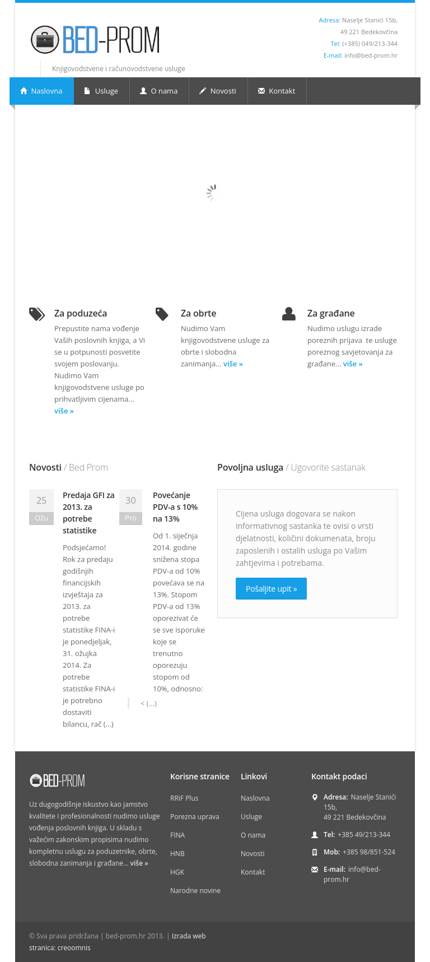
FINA (177, 835)
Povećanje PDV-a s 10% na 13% (175, 507)
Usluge (101, 91)
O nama (158, 91)
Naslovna (41, 91)
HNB (177, 853)
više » (64, 411)
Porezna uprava (194, 816)
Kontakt (276, 91)
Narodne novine (195, 890)
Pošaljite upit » (271, 588)
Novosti (217, 91)
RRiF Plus (184, 798)
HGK (177, 872)
